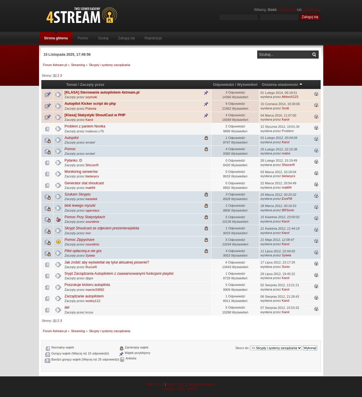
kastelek (91, 199)
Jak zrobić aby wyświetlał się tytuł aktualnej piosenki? (107, 262)
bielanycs (92, 176)
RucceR (91, 267)
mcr (88, 233)
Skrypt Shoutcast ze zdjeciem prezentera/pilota (102, 228)
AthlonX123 (290, 96)
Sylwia (90, 255)
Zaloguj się (287, 10)
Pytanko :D (73, 160)
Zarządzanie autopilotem (84, 296)
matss (286, 153)
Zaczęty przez (92, 84)
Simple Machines (201, 384)
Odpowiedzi (223, 84)
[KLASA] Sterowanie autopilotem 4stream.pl (102, 92)
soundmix (92, 221)
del (67, 307)
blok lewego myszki (80, 206)
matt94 (90, 187)
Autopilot (72, 138)
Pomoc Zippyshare (79, 240)
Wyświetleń (247, 84)
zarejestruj (311, 10)
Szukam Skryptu (78, 194)
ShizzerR (92, 165)
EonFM (287, 198)
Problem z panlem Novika (85, 126)
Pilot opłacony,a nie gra (83, 251)
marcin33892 (95, 289)
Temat (71, 84)
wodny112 (93, 301)
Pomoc (70, 149)
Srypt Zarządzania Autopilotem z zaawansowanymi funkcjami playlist (119, 274)
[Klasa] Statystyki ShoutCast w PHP (95, 115)
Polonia (91, 108)
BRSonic (288, 210)
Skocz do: (242, 348)
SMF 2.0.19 (155, 384)
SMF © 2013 (176, 384)
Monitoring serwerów (81, 172)
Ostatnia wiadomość (282, 84)
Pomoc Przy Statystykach (85, 217)
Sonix (286, 266)
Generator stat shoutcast (84, 183)
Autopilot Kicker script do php (90, 104)
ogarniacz (93, 210)
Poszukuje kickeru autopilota (87, 285)
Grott (285, 108)
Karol (89, 119)
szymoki (91, 97)
